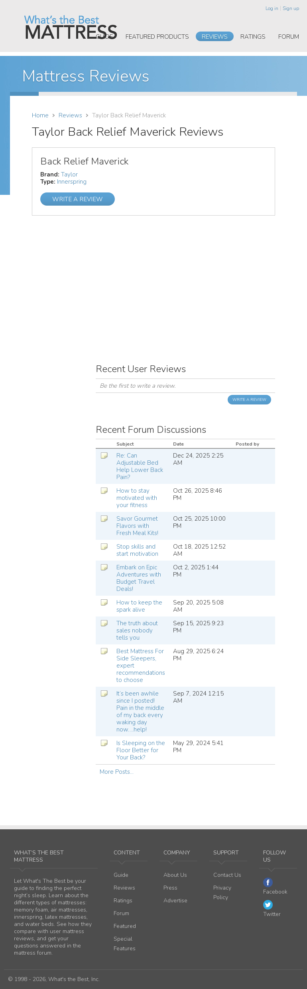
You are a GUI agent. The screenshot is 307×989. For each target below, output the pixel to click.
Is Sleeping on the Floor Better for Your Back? (140, 750)
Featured (125, 926)
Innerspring (72, 182)
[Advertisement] (153, 277)
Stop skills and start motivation (137, 550)
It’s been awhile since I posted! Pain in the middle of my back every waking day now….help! (140, 711)
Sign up (291, 8)
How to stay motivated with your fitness (136, 498)
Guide (104, 37)
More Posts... (117, 772)
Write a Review (77, 199)
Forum (288, 37)
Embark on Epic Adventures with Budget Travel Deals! (138, 578)
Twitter (272, 909)
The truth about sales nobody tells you (137, 630)
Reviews (215, 37)
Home (40, 115)
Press (170, 888)
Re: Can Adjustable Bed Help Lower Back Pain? (139, 466)
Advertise (175, 900)
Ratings (253, 37)
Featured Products (157, 37)
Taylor (69, 174)
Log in (272, 8)
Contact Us (227, 875)
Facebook (275, 887)
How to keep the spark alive (139, 606)
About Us (175, 875)
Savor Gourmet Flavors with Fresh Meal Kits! (137, 526)
